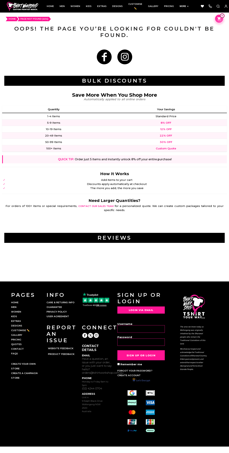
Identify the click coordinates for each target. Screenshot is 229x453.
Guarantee (54, 307)
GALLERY (16, 334)
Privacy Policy (57, 311)
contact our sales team (96, 206)
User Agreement (58, 316)
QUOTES (16, 344)
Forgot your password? (134, 370)
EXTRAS (16, 321)
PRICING (16, 339)
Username (124, 323)
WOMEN (16, 311)
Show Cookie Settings (114, 449)
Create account (129, 375)
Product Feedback (61, 354)
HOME (12, 19)
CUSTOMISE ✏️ (20, 330)
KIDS (14, 316)
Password (124, 336)
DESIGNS (16, 325)
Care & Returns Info (60, 302)
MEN (13, 307)
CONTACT (17, 348)
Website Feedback (60, 348)
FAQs (14, 353)
